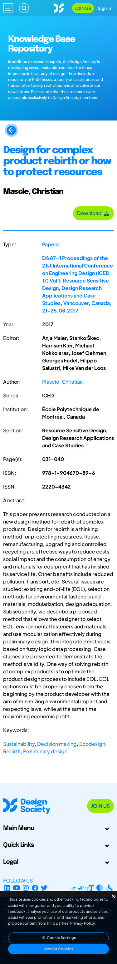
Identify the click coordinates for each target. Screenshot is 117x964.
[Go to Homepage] (59, 7)
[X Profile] (44, 888)
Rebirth (12, 751)
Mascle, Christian (62, 381)
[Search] (24, 8)
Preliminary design (45, 751)
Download (93, 213)
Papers (50, 244)
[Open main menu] (8, 8)
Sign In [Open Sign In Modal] (104, 8)
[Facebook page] (35, 888)
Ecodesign (92, 743)
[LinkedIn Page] (7, 888)
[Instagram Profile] (26, 888)
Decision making (57, 743)
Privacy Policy (82, 923)
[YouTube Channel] (16, 888)
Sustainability (19, 743)
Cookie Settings (58, 937)
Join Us (83, 8)
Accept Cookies (58, 949)
